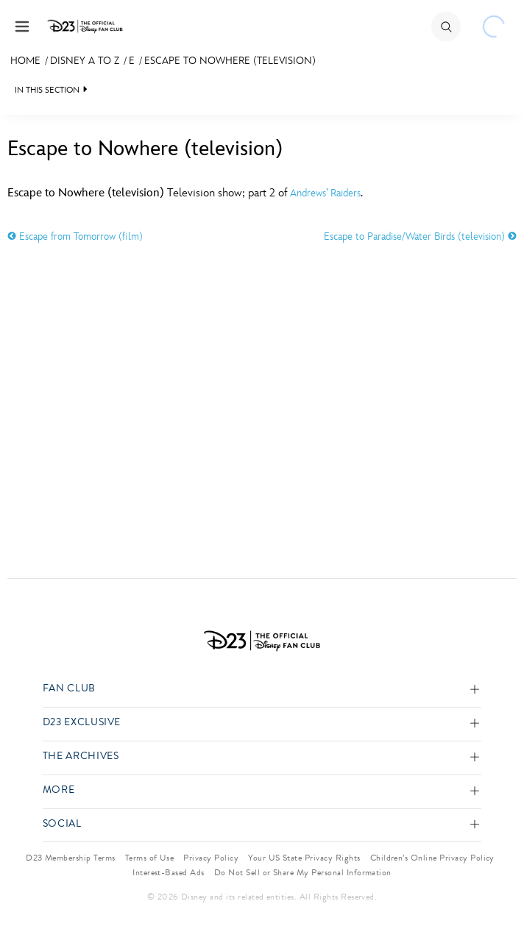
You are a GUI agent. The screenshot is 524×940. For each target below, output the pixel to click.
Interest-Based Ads (168, 872)
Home (25, 60)
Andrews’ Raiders (325, 193)
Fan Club (69, 689)
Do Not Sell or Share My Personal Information (303, 872)
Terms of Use (149, 857)
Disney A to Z (84, 60)
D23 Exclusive (82, 722)
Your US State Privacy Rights (304, 857)
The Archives (81, 756)
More (59, 790)
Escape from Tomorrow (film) (75, 236)
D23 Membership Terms (71, 857)
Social (62, 824)
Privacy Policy (210, 857)
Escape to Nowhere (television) (230, 60)
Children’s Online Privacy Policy (432, 857)
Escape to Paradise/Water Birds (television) (420, 236)
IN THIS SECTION (47, 90)
